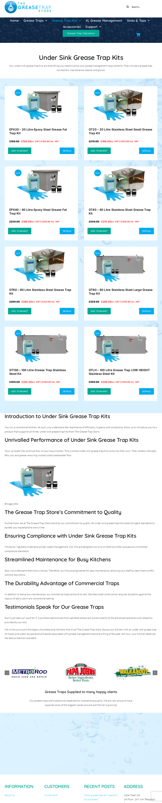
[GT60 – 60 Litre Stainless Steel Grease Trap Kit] (41, 248)
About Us (10, 795)
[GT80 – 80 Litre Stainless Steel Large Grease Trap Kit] (121, 248)
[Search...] (140, 7)
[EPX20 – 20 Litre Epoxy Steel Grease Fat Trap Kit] (41, 88)
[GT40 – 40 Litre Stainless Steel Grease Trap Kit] (121, 168)
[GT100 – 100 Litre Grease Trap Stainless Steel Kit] (41, 328)
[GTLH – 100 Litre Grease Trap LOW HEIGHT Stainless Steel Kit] (121, 328)
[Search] (127, 7)
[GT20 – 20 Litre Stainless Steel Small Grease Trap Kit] (121, 88)
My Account (50, 795)
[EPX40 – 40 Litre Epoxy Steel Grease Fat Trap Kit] (41, 168)
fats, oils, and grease (15, 455)
